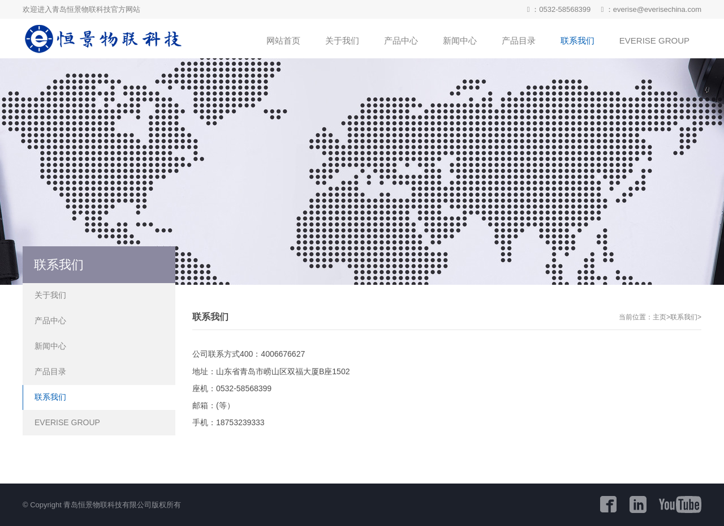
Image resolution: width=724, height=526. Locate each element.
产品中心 (50, 320)
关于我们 (50, 295)
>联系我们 (681, 317)
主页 (659, 317)
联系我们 (50, 396)
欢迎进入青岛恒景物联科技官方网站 (81, 9)
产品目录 (50, 371)
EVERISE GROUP (67, 422)
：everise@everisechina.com (651, 9)
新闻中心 (50, 345)
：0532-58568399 (559, 9)
